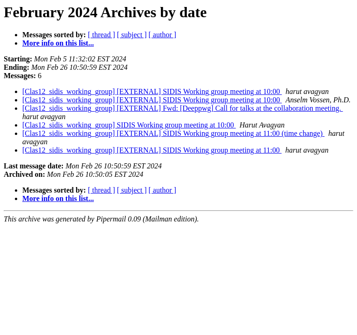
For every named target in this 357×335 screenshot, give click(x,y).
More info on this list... (58, 43)
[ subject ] (132, 35)
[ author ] (163, 35)
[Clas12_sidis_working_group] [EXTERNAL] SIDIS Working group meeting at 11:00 (152, 150)
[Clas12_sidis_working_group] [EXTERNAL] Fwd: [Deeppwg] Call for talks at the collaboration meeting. (182, 108)
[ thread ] (101, 35)
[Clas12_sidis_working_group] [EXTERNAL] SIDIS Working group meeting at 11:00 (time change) (173, 133)
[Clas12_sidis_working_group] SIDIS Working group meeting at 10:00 (129, 125)
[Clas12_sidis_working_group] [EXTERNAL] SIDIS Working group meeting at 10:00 (152, 91)
